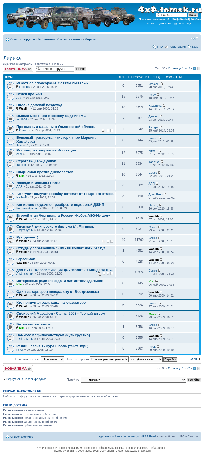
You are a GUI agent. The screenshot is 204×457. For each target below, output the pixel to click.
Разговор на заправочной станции (46, 150)
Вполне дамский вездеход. (39, 105)
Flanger (153, 127)
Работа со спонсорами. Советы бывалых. (53, 83)
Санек (152, 227)
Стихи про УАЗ (29, 94)
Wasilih (24, 108)
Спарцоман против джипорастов (45, 172)
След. (194, 358)
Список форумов (22, 39)
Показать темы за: (40, 359)
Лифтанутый (24, 230)
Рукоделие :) (27, 237)
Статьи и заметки (69, 39)
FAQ (160, 46)
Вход (195, 46)
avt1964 (21, 119)
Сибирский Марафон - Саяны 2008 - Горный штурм (60, 313)
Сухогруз (25, 130)
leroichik (24, 86)
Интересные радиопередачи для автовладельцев (59, 281)
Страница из (179, 68)
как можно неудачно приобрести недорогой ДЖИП (60, 205)
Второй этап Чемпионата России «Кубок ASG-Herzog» (63, 215)
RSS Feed (149, 436)
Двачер (153, 116)
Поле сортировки (97, 359)
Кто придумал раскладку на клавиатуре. (51, 302)
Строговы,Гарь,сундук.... (38, 161)
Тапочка (21, 164)
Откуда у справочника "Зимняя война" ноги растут (60, 248)
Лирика (90, 39)
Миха (152, 314)
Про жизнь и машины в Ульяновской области (56, 127)
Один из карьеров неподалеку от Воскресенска (57, 292)
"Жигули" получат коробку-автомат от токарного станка (64, 194)
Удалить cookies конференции (119, 436)
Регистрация (177, 46)
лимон (152, 138)
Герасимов (25, 259)
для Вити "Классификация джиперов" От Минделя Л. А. (65, 270)
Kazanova (155, 105)
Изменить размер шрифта (194, 38)
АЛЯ (19, 97)
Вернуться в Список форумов (26, 379)
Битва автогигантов (33, 324)
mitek (19, 349)
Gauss (152, 172)
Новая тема (18, 69)
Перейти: (73, 379)
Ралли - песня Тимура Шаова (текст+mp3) (52, 346)
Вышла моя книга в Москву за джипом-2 (51, 116)
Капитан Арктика (27, 208)
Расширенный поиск (184, 18)
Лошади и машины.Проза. (38, 183)
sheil (19, 153)
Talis (19, 145)
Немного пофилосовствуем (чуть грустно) (53, 335)
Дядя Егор (155, 194)
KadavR (21, 197)
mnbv (152, 94)
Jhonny (153, 205)
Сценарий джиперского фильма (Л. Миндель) (56, 226)
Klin (22, 175)
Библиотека (46, 39)
